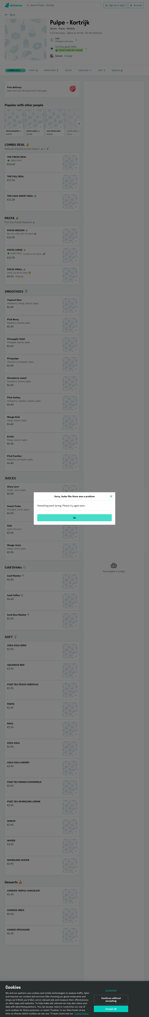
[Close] (111, 496)
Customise (111, 991)
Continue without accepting (111, 1000)
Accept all (111, 1009)
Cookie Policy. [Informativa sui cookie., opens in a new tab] (81, 1014)
